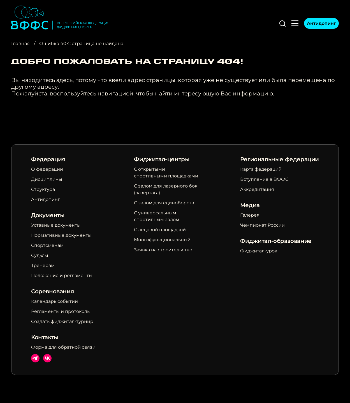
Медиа (250, 205)
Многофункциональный (162, 239)
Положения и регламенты (61, 275)
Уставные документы (56, 225)
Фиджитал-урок (258, 251)
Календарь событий (54, 301)
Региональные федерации (279, 159)
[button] (282, 23)
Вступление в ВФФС (264, 179)
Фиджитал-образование (276, 241)
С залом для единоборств (164, 202)
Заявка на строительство (163, 249)
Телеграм (35, 358)
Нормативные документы (61, 235)
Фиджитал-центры (161, 159)
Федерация (48, 159)
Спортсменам (47, 245)
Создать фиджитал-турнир (62, 321)
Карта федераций (261, 169)
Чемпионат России (262, 225)
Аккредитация (257, 189)
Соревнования (52, 291)
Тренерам (43, 265)
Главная (20, 43)
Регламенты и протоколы (61, 311)
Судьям (39, 255)
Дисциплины (46, 179)
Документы (47, 215)
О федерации (47, 169)
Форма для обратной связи (63, 347)
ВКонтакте (47, 358)
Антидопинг (321, 23)
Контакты (45, 337)
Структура (43, 189)
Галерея (249, 215)
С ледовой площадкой (160, 229)
